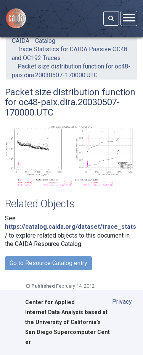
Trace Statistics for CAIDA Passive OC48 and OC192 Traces (69, 53)
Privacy (122, 301)
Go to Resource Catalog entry (48, 263)
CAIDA (20, 40)
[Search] (111, 18)
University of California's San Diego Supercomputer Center (67, 332)
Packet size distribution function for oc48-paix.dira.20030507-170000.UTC (71, 70)
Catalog (45, 40)
